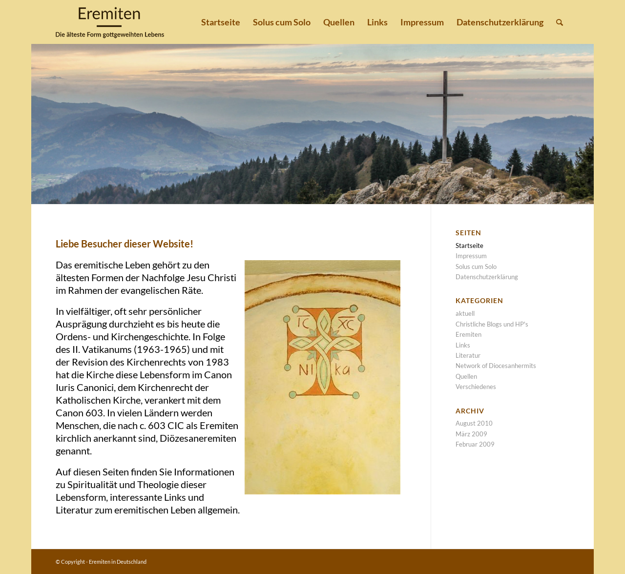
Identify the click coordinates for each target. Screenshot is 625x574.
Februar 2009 (475, 444)
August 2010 (474, 423)
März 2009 (471, 434)
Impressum (471, 256)
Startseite (469, 245)
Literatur (468, 355)
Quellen (466, 376)
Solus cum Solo (476, 266)
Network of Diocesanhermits (496, 365)
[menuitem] (221, 22)
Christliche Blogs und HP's (492, 324)
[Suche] (559, 22)
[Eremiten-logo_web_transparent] (110, 22)
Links (463, 345)
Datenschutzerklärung (487, 277)
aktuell (465, 313)
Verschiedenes (476, 386)
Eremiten (468, 334)
